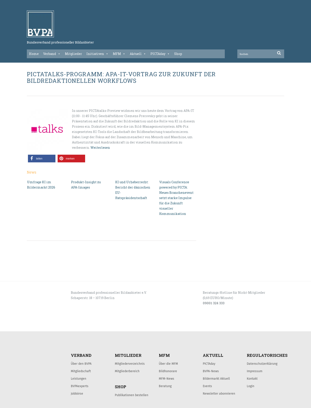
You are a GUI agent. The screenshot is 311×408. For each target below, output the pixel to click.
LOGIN (43, 326)
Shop (178, 54)
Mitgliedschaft (81, 371)
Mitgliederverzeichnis (130, 363)
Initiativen (97, 53)
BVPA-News (211, 371)
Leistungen (78, 378)
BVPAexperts (79, 386)
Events (207, 386)
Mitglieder (73, 54)
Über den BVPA (81, 363)
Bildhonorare (168, 371)
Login (250, 386)
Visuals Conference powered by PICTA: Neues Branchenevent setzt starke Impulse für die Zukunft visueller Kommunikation (176, 198)
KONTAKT (58, 326)
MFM (119, 53)
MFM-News (166, 378)
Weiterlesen (100, 147)
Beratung (165, 386)
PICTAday (160, 53)
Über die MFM (168, 363)
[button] (41, 158)
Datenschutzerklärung (262, 363)
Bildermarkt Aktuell (216, 378)
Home (34, 54)
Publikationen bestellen (131, 395)
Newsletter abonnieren (219, 393)
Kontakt (252, 378)
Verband (51, 53)
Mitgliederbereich (127, 371)
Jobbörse (77, 393)
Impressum (254, 371)
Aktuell (138, 53)
